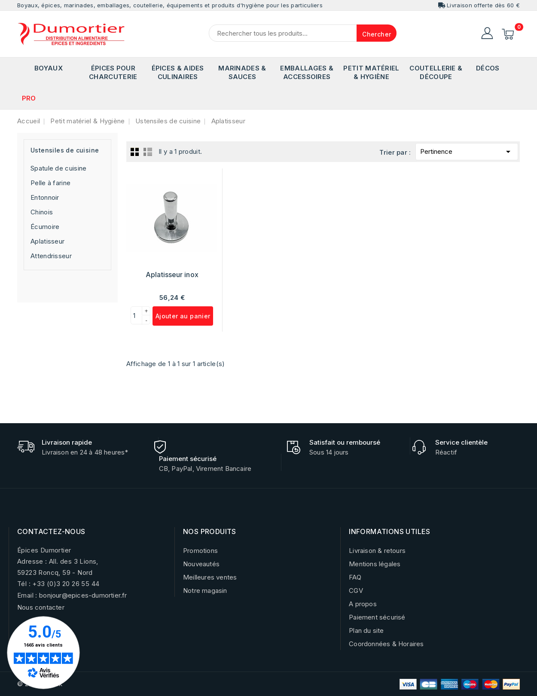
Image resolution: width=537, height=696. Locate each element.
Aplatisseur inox (172, 274)
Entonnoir (45, 197)
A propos (363, 604)
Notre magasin (205, 590)
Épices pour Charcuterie (113, 72)
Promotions (200, 550)
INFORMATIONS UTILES (389, 531)
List (147, 151)
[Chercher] (303, 33)
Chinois (42, 212)
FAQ (355, 577)
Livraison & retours (377, 550)
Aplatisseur (47, 241)
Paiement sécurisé (377, 617)
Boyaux (48, 68)
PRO (29, 98)
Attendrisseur (51, 256)
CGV (356, 590)
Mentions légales (374, 564)
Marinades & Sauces (242, 72)
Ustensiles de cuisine (65, 150)
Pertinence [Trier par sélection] (466, 150)
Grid (135, 151)
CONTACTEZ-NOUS (51, 531)
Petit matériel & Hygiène (371, 72)
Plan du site (366, 630)
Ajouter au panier (183, 316)
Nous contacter (40, 607)
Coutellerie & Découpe (435, 72)
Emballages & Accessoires (306, 72)
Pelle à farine (50, 183)
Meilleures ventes (210, 577)
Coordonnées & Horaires (386, 644)
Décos (488, 68)
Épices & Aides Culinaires (178, 72)
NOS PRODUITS (209, 531)
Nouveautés (201, 564)
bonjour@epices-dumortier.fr (83, 595)
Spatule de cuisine (58, 168)
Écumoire (45, 227)
